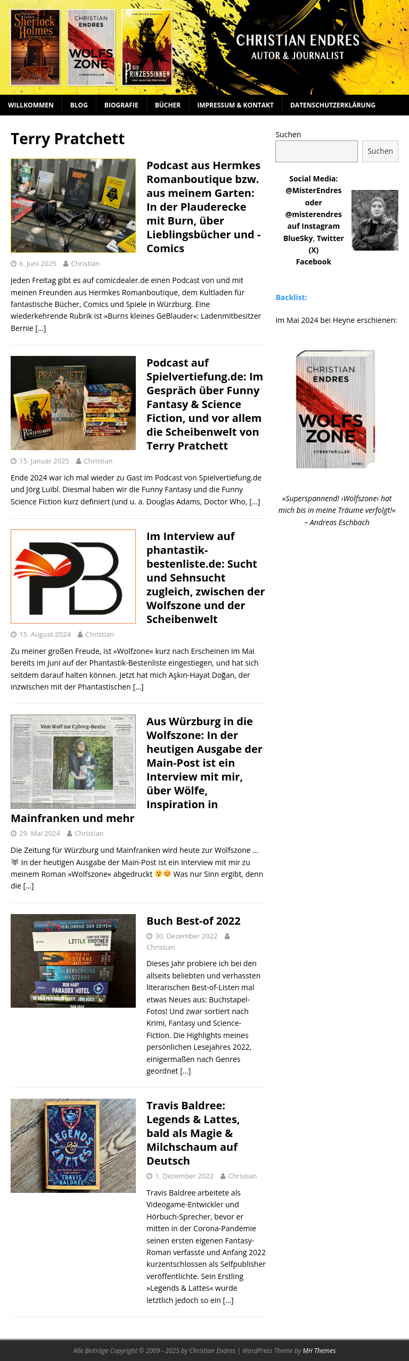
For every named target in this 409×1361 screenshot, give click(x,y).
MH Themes (319, 1350)
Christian (85, 263)
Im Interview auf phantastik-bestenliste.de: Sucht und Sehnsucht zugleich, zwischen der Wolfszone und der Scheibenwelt (205, 577)
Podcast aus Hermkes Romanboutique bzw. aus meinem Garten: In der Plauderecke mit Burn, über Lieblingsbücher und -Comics (203, 206)
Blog (79, 105)
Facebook (314, 261)
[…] (40, 328)
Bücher (168, 105)
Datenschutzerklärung (332, 105)
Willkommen (31, 105)
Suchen (288, 134)
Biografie (121, 105)
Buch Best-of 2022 (193, 921)
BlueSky (298, 238)
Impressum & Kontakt (235, 105)
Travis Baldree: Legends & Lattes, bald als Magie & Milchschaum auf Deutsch (193, 1133)
